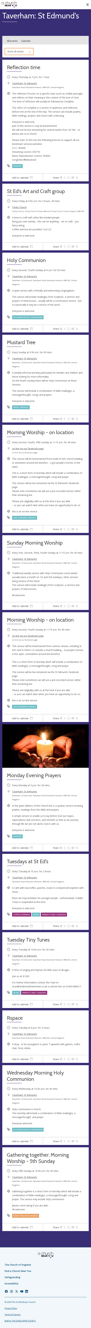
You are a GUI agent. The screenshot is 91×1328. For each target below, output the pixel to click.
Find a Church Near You (18, 1271)
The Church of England (18, 1264)
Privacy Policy (11, 1308)
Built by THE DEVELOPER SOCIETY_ (20, 1320)
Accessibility (11, 1283)
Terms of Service (13, 1314)
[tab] (22, 177)
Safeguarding (12, 1277)
